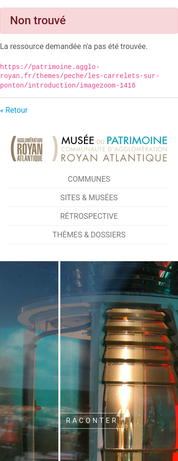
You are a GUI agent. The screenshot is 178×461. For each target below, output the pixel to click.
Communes (89, 179)
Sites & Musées (89, 197)
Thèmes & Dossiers (89, 234)
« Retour (14, 110)
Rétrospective (89, 216)
